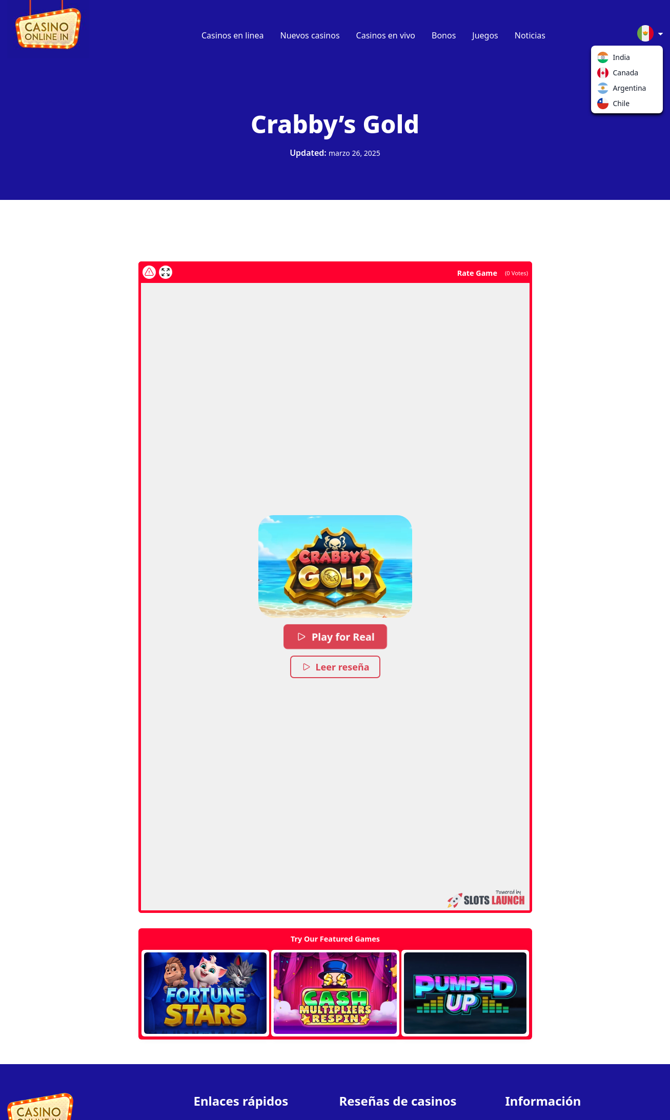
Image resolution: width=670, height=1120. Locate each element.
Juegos (485, 35)
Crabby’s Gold (335, 123)
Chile (605, 105)
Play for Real (335, 636)
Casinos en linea (232, 35)
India (605, 59)
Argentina (605, 90)
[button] (335, 566)
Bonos (444, 35)
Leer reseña (335, 667)
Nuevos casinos (310, 35)
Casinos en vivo (385, 35)
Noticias (530, 35)
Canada (605, 75)
